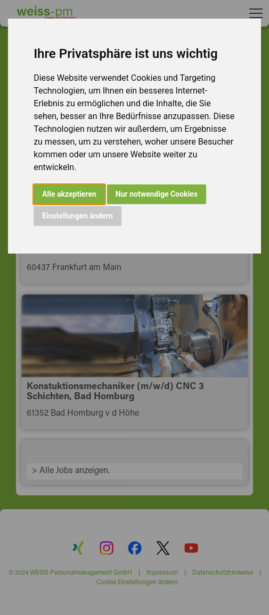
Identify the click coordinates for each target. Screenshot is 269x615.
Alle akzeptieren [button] (69, 194)
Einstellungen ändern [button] (77, 216)
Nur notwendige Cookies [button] (157, 194)
